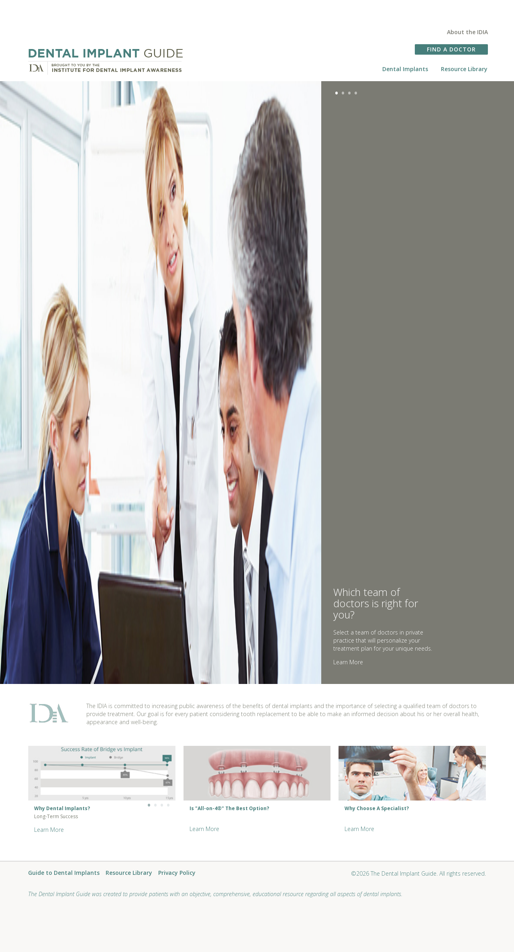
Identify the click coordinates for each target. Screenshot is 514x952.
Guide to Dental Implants (64, 873)
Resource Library (464, 69)
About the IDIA (467, 32)
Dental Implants (405, 69)
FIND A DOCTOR (451, 49)
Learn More (348, 662)
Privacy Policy (177, 873)
